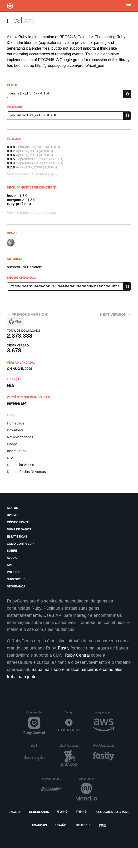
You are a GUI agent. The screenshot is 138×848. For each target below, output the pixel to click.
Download (15, 430)
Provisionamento (103, 745)
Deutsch (83, 825)
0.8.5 (11, 159)
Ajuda (12, 558)
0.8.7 (11, 151)
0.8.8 (11, 147)
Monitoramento (69, 745)
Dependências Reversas (26, 472)
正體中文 (81, 812)
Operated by (35, 714)
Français (39, 825)
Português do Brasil (112, 812)
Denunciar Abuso (20, 465)
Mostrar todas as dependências (32, 212)
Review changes (20, 437)
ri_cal (14, 20)
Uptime (12, 515)
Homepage (15, 423)
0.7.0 (11, 167)
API (9, 565)
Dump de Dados (19, 529)
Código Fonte (18, 522)
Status (12, 508)
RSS (10, 458)
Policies (13, 572)
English (15, 812)
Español (61, 825)
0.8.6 (11, 155)
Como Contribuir (20, 543)
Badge (12, 444)
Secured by (88, 778)
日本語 (101, 825)
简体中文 (62, 812)
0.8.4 (11, 163)
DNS (38, 745)
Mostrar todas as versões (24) (30, 174)
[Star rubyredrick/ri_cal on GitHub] (15, 321)
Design (72, 712)
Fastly (63, 648)
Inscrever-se (17, 451)
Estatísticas (17, 536)
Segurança (16, 586)
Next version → (115, 314)
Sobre (12, 550)
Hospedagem (104, 712)
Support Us (16, 579)
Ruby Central (77, 655)
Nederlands (39, 812)
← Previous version (27, 314)
